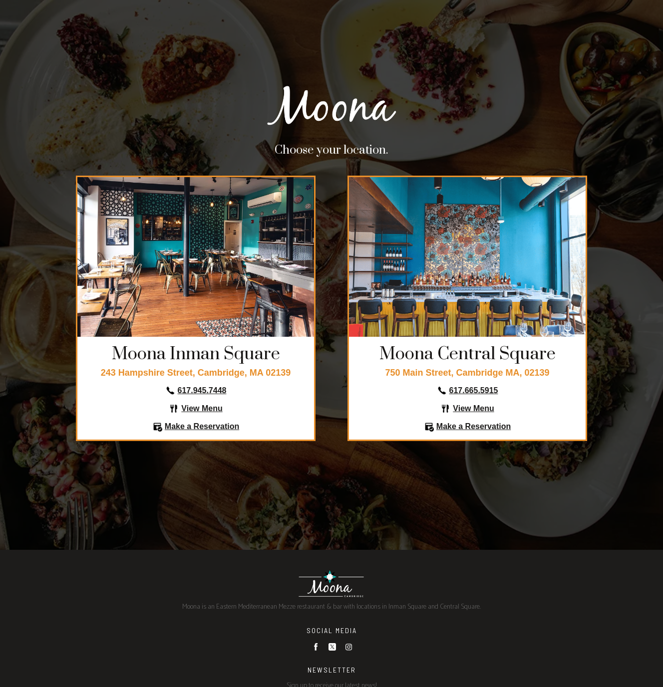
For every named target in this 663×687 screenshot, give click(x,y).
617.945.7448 (202, 390)
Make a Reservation (202, 426)
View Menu (201, 408)
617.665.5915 (473, 390)
